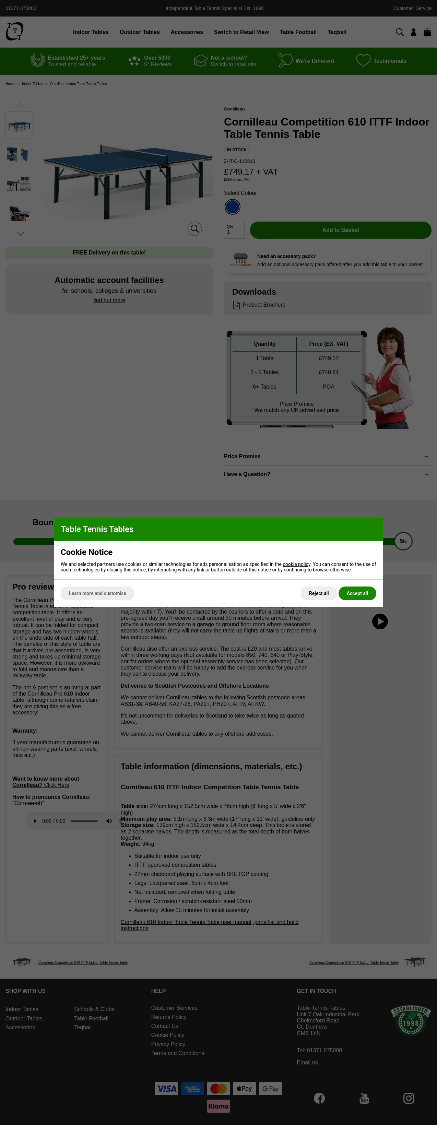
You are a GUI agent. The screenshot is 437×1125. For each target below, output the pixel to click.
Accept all (357, 593)
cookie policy (296, 564)
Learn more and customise (97, 593)
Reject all (319, 593)
